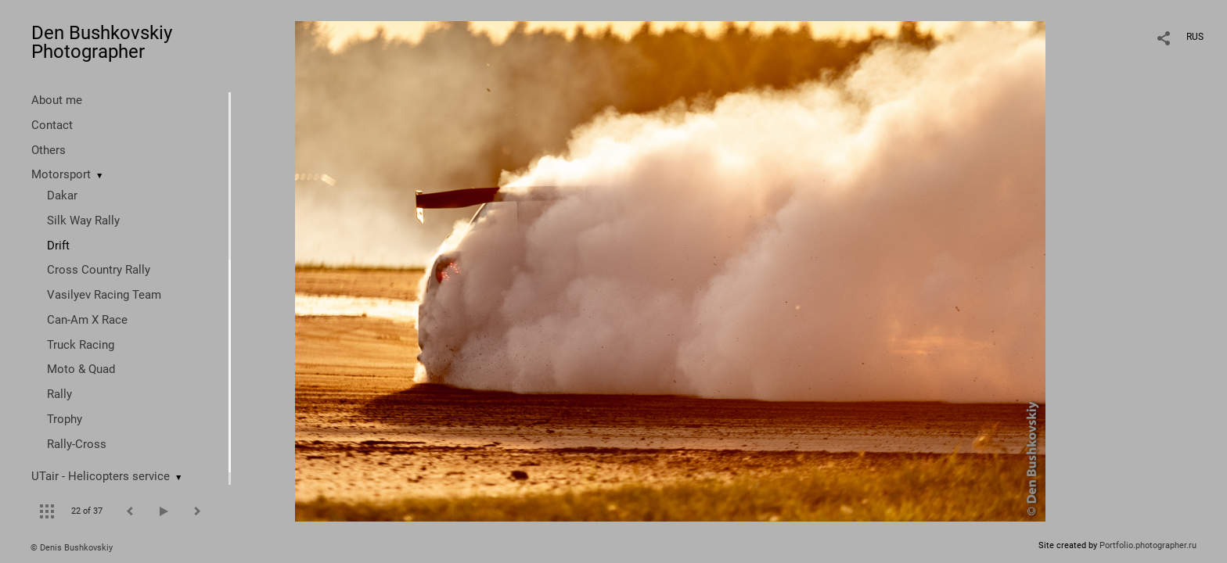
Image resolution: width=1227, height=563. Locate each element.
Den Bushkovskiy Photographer (101, 42)
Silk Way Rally (83, 220)
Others (48, 150)
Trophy (64, 419)
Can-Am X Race (87, 320)
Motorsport (61, 174)
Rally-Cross (76, 444)
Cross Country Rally (98, 270)
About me (56, 100)
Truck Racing (80, 345)
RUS (1195, 36)
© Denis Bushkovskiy (72, 548)
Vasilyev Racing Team (104, 295)
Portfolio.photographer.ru (1147, 545)
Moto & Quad (81, 369)
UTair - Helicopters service (100, 476)
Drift (58, 245)
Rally (59, 394)
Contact (52, 125)
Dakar (62, 195)
